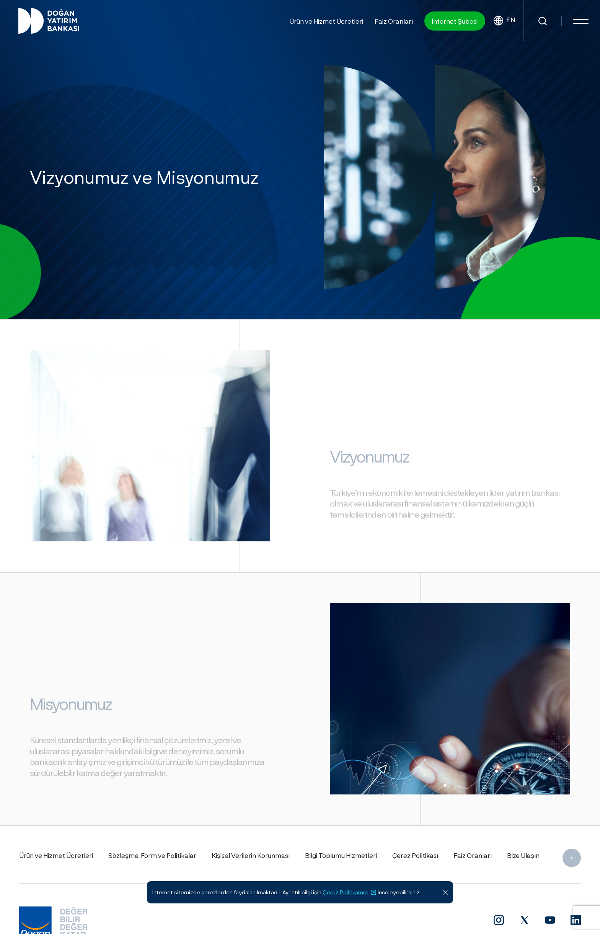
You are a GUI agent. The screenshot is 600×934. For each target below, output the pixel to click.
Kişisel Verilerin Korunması (251, 855)
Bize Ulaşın (523, 855)
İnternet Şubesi (455, 21)
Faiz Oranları (394, 21)
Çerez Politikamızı (350, 892)
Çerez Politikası (415, 855)
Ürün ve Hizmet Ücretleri (326, 21)
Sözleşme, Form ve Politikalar (152, 855)
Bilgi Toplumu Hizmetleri (341, 855)
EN (504, 21)
